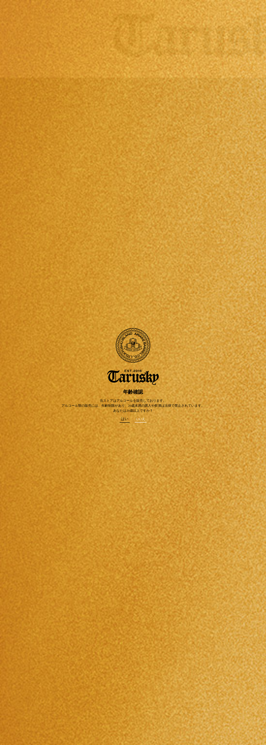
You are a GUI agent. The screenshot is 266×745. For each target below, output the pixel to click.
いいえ (140, 419)
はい (124, 419)
